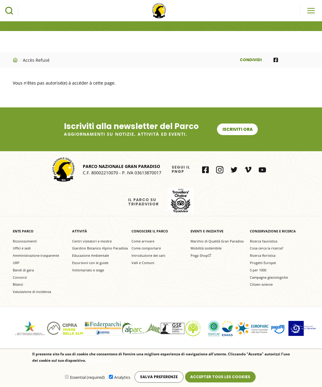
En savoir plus (99, 362)
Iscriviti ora (237, 129)
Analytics (122, 379)
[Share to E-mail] (302, 60)
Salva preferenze (159, 378)
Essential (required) (87, 379)
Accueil (16, 60)
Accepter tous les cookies (220, 378)
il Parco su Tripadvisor (181, 201)
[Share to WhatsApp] (289, 60)
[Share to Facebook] (275, 60)
